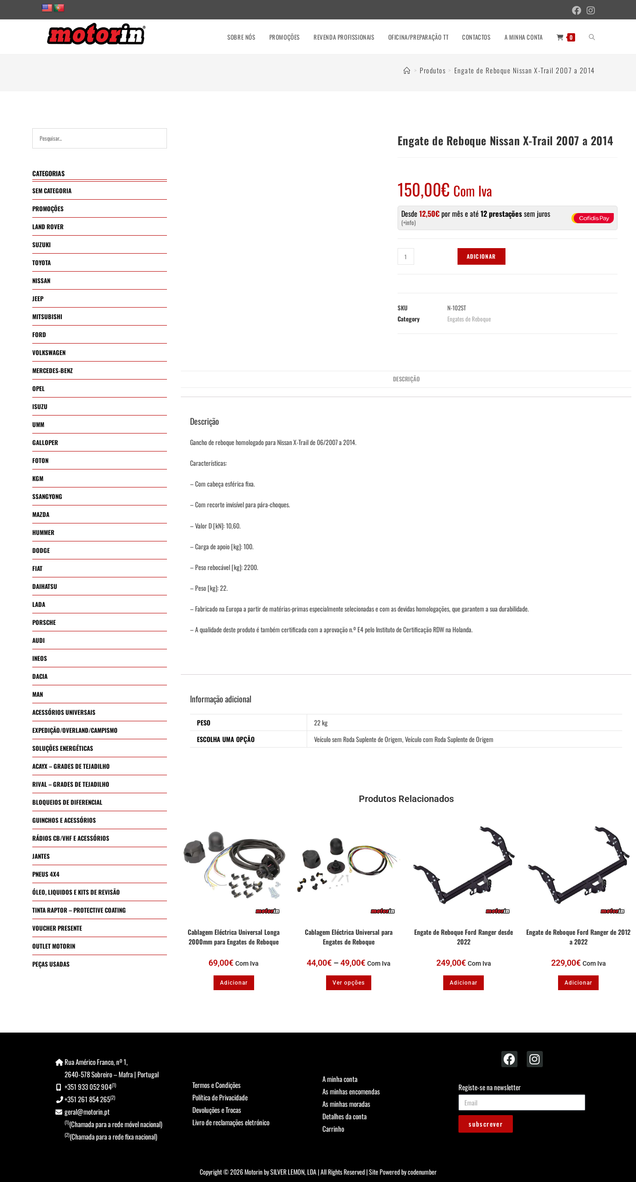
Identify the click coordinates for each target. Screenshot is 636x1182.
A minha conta (339, 1079)
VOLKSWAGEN (48, 352)
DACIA (40, 676)
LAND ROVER (48, 226)
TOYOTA (41, 262)
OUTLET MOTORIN (53, 945)
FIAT (37, 568)
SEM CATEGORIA (51, 190)
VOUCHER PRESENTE (57, 928)
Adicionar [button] (234, 983)
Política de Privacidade (220, 1097)
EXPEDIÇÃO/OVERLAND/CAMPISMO (75, 730)
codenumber (422, 1171)
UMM (38, 424)
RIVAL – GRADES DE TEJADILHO (70, 784)
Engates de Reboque (469, 318)
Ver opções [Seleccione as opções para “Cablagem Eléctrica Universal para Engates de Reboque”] (349, 983)
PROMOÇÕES (48, 208)
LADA (38, 604)
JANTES (41, 856)
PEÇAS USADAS (51, 963)
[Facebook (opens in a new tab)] (576, 10)
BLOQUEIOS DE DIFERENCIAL (67, 802)
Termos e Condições (216, 1085)
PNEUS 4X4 (45, 874)
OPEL (38, 388)
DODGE (41, 550)
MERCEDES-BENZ (52, 370)
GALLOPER (45, 442)
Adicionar (481, 256)
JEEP (37, 298)
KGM (37, 478)
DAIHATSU (44, 586)
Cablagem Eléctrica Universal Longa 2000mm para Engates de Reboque (233, 936)
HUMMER (43, 532)
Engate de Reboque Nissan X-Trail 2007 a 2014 (524, 70)
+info (408, 222)
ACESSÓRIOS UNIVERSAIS (63, 712)
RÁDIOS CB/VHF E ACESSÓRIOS (70, 838)
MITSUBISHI (47, 316)
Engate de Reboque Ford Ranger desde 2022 (463, 936)
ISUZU (40, 406)
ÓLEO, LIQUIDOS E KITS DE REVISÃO (76, 892)
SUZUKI (41, 244)
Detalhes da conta (344, 1116)
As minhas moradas (346, 1104)
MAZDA (40, 514)
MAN (37, 694)
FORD (39, 334)
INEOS (39, 658)
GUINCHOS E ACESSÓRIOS (64, 820)
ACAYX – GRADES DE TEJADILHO (71, 766)
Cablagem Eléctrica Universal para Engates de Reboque (348, 936)
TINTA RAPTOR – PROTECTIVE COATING (79, 910)
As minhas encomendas (351, 1091)
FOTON (40, 460)
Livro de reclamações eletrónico (230, 1122)
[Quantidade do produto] (406, 256)
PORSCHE (44, 622)
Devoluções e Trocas (216, 1110)
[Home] (407, 70)
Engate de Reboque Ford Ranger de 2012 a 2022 (578, 936)
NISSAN (41, 280)
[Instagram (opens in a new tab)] (589, 10)
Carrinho (333, 1128)
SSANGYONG (47, 496)
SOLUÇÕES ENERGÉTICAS (62, 748)
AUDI (38, 640)
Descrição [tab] (406, 378)
